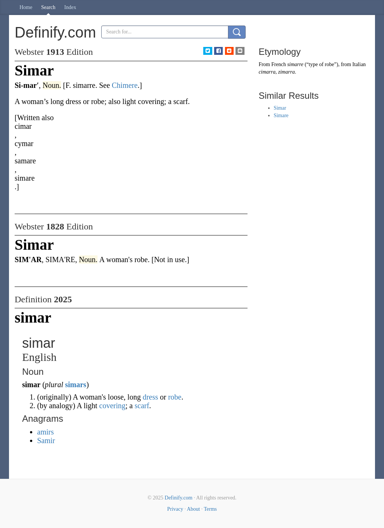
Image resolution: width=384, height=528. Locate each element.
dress (150, 397)
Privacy (175, 509)
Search (48, 7)
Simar (280, 108)
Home (26, 7)
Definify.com (178, 498)
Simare (281, 115)
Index (70, 7)
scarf (142, 405)
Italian (359, 64)
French (279, 64)
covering (112, 405)
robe (175, 397)
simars (75, 384)
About (193, 509)
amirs (45, 432)
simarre (295, 64)
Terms (210, 509)
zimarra (286, 72)
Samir (46, 440)
